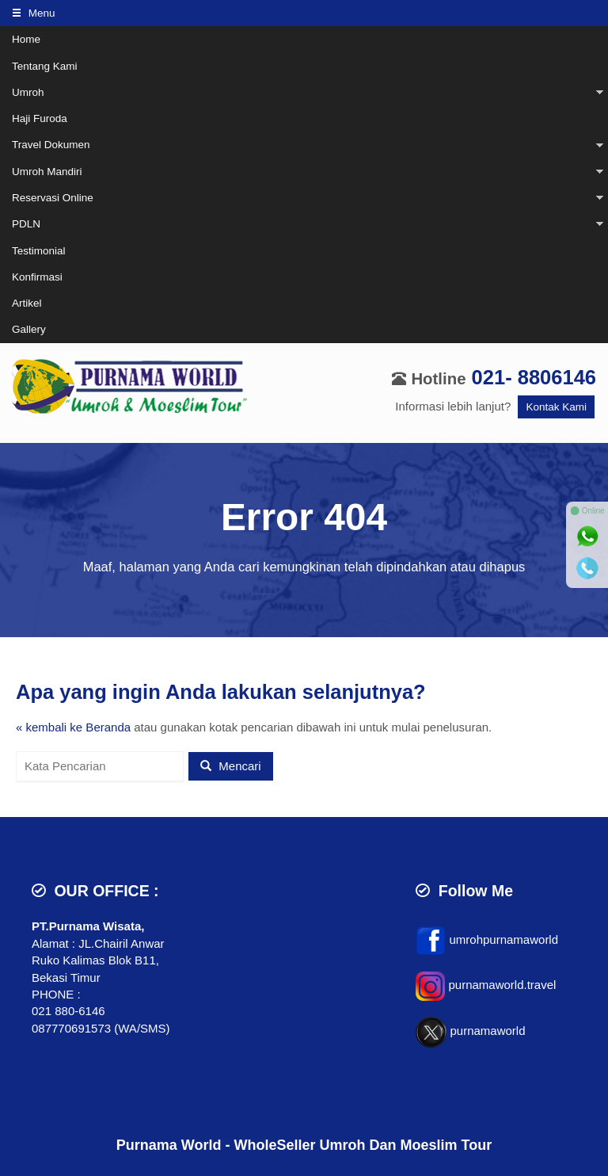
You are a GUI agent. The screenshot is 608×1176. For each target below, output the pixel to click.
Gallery (29, 329)
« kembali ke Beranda (73, 727)
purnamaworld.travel (502, 985)
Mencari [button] (230, 766)
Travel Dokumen (51, 145)
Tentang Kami (45, 66)
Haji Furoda (39, 118)
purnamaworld (487, 1031)
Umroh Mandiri (47, 172)
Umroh (28, 92)
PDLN (26, 224)
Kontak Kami (556, 407)
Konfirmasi (37, 277)
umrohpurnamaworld (503, 939)
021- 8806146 (534, 377)
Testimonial (39, 251)
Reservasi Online (52, 198)
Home (26, 39)
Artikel (27, 303)
